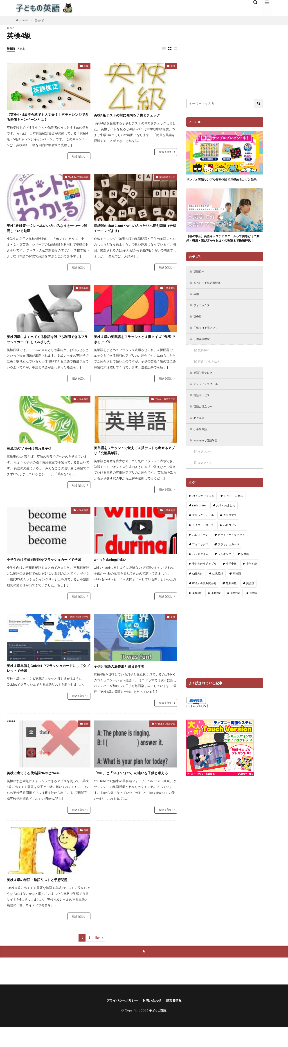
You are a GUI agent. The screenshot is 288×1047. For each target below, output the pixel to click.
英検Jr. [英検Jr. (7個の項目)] (254, 612)
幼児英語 (200, 435)
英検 (86, 66)
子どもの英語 (157, 1030)
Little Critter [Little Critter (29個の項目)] (199, 525)
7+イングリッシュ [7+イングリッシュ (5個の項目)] (203, 515)
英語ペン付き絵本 (211, 377)
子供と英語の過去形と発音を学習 (124, 679)
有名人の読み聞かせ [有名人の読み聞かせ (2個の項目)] (204, 602)
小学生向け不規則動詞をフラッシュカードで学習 (47, 569)
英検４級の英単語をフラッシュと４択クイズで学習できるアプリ (134, 343)
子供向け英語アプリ (165, 404)
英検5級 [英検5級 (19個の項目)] (235, 612)
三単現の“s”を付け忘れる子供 (34, 453)
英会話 (198, 330)
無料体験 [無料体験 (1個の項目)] (231, 602)
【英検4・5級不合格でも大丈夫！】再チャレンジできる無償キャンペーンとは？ (47, 118)
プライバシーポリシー (120, 1020)
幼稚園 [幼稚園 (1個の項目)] (237, 593)
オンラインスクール (208, 400)
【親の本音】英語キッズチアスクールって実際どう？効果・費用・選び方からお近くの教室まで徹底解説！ (223, 246)
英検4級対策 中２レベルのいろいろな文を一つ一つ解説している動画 (47, 231)
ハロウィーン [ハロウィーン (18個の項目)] (200, 554)
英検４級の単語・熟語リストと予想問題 (43, 898)
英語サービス (203, 412)
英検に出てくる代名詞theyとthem (38, 785)
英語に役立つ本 (205, 423)
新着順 (11, 48)
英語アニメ (206, 482)
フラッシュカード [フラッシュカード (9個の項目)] (228, 564)
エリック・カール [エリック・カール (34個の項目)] (203, 534)
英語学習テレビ (167, 178)
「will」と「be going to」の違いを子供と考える (133, 788)
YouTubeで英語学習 (78, 178)
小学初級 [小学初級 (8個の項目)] (251, 583)
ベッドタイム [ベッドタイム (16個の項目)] (200, 573)
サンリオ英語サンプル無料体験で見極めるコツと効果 (223, 181)
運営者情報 (177, 1020)
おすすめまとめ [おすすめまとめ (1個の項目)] (225, 525)
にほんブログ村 (197, 725)
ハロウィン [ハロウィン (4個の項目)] (230, 544)
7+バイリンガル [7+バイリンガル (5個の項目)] (233, 515)
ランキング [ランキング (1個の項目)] (224, 573)
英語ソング (206, 470)
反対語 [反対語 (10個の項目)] (245, 573)
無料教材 (83, 291)
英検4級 (39, 20)
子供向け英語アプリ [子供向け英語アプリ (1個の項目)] (204, 583)
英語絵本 (200, 283)
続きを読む (79, 158)
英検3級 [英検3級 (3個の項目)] (197, 612)
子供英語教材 (203, 353)
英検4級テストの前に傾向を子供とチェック (133, 115)
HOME (24, 20)
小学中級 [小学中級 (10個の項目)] (231, 583)
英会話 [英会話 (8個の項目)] (250, 602)
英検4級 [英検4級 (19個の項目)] (216, 612)
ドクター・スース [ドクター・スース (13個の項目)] (203, 544)
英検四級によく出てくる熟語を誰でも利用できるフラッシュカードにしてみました (47, 343)
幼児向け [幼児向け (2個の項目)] (197, 593)
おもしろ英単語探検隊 (209, 295)
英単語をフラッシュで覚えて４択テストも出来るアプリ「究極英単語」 (134, 456)
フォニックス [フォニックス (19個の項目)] (200, 564)
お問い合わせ (153, 1020)
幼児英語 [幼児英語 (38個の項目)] (217, 593)
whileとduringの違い (113, 566)
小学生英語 (169, 291)
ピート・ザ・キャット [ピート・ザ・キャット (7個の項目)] (231, 554)
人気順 (23, 48)
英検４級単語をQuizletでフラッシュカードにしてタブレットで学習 (48, 682)
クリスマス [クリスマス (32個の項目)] (230, 534)
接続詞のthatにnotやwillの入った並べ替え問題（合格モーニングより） (135, 231)
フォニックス (203, 318)
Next (98, 956)
